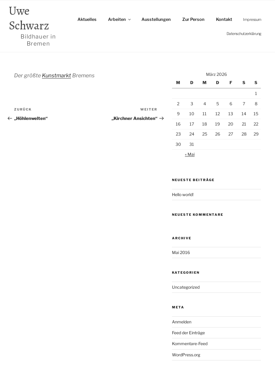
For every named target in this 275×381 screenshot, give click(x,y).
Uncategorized (186, 287)
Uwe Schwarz (38, 25)
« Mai (190, 154)
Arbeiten (119, 19)
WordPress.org (186, 354)
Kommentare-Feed (189, 343)
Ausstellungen (156, 19)
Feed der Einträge (188, 332)
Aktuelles (87, 19)
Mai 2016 (181, 252)
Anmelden (181, 321)
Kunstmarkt (56, 75)
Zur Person (193, 19)
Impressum (252, 19)
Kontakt (224, 19)
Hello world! (182, 194)
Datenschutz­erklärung (244, 33)
